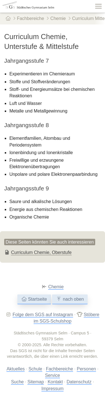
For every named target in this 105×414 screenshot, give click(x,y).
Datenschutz (79, 381)
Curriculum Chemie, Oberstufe (41, 252)
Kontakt (55, 381)
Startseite (34, 299)
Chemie (56, 18)
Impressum (52, 388)
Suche (17, 381)
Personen (86, 368)
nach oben (70, 299)
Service (52, 375)
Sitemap (35, 381)
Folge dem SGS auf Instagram (43, 314)
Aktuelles (15, 368)
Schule (35, 368)
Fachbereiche (28, 18)
